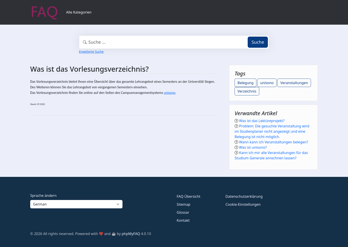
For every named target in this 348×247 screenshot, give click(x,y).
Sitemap (183, 204)
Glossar (183, 212)
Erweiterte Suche (91, 51)
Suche (257, 42)
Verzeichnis (246, 91)
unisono (169, 93)
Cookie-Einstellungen (243, 204)
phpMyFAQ (131, 233)
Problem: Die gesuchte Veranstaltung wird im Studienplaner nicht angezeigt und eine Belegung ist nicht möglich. (272, 131)
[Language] (76, 204)
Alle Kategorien (79, 12)
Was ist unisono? (253, 147)
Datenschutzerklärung (244, 196)
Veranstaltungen (294, 82)
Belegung (245, 82)
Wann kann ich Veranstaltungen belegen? (273, 142)
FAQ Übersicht (188, 196)
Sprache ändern (43, 195)
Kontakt (183, 220)
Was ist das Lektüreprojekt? (262, 120)
